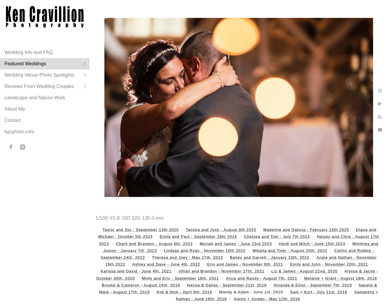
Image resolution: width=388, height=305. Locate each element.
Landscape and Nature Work (34, 97)
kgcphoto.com (19, 131)
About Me (14, 109)
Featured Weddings (25, 63)
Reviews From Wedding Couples (39, 86)
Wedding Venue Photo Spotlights (39, 75)
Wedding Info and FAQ (28, 52)
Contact (12, 120)
